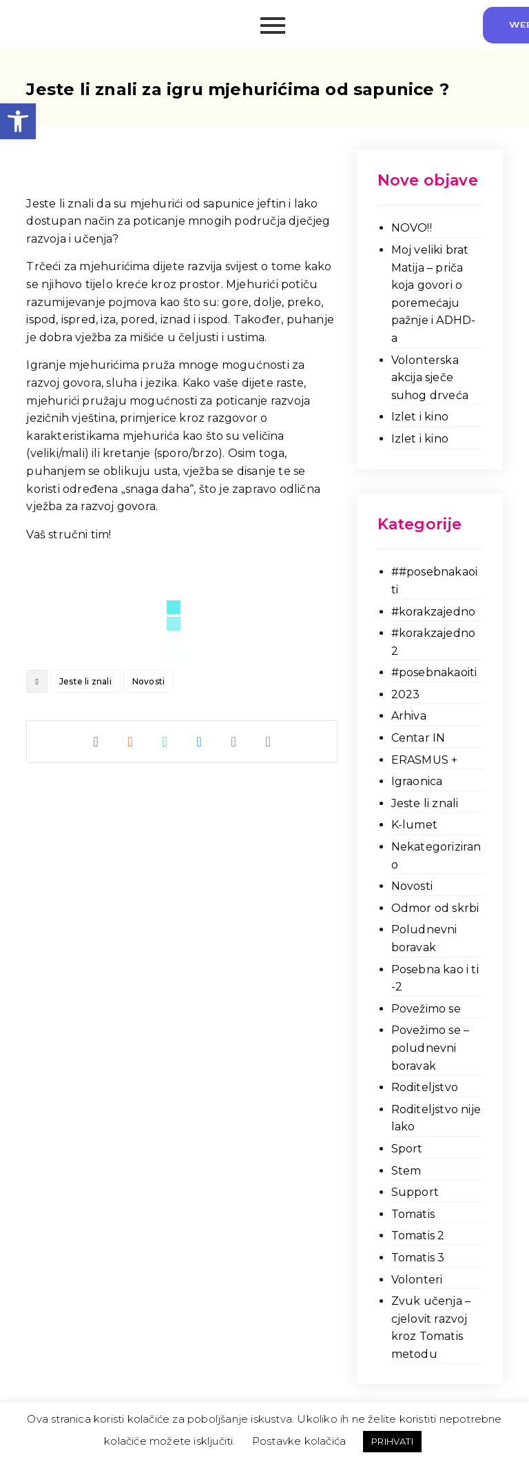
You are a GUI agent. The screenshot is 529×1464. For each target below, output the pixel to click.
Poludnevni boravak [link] (424, 938)
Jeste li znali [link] (85, 681)
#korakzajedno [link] (433, 611)
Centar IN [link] (418, 737)
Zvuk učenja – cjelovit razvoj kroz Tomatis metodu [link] (431, 1327)
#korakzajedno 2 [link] (433, 642)
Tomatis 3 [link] (418, 1257)
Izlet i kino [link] (419, 416)
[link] (18, 121)
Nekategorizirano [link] (436, 855)
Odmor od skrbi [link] (435, 908)
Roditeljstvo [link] (424, 1087)
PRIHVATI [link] (392, 1441)
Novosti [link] (148, 681)
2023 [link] (405, 694)
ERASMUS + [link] (424, 759)
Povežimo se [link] (426, 1008)
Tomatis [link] (413, 1214)
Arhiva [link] (408, 715)
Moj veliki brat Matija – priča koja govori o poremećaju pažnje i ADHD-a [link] (433, 294)
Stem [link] (406, 1170)
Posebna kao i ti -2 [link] (435, 978)
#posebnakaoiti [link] (434, 672)
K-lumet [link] (414, 824)
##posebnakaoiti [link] (434, 580)
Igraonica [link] (417, 781)
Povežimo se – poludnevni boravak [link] (430, 1048)
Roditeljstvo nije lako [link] (436, 1118)
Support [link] (415, 1192)
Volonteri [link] (417, 1279)
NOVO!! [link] (411, 227)
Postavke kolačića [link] (299, 1440)
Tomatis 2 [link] (418, 1235)
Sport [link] (407, 1148)
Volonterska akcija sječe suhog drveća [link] (429, 378)
